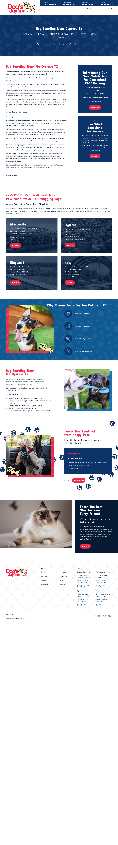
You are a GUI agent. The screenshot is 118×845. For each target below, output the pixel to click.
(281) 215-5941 (82, 601)
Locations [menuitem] (98, 9)
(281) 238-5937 (101, 601)
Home (43, 572)
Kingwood (44, 584)
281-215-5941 (88, 4)
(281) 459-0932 (27, 384)
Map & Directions (82, 580)
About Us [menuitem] (82, 9)
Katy (61, 580)
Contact (62, 584)
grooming (12, 123)
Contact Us (85, 546)
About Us (63, 572)
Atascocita (63, 576)
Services (44, 576)
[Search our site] (112, 9)
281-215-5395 (69, 4)
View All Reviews (79, 480)
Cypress (44, 580)
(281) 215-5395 (101, 583)
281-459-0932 (50, 4)
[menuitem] (8, 618)
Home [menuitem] (75, 9)
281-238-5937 (107, 4)
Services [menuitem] (90, 9)
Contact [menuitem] (106, 9)
